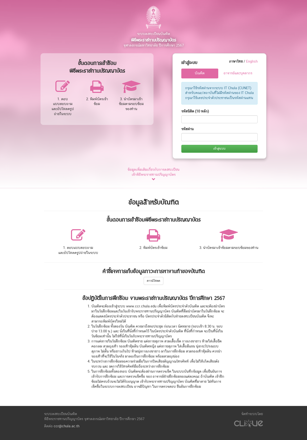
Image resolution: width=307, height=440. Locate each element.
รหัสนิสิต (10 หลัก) (195, 111)
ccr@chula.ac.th (66, 426)
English (252, 61)
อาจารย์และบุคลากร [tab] (238, 73)
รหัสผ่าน (187, 129)
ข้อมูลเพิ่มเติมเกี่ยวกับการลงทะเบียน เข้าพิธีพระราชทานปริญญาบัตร (153, 174)
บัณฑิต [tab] (200, 73)
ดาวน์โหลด (153, 280)
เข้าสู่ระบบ (219, 148)
